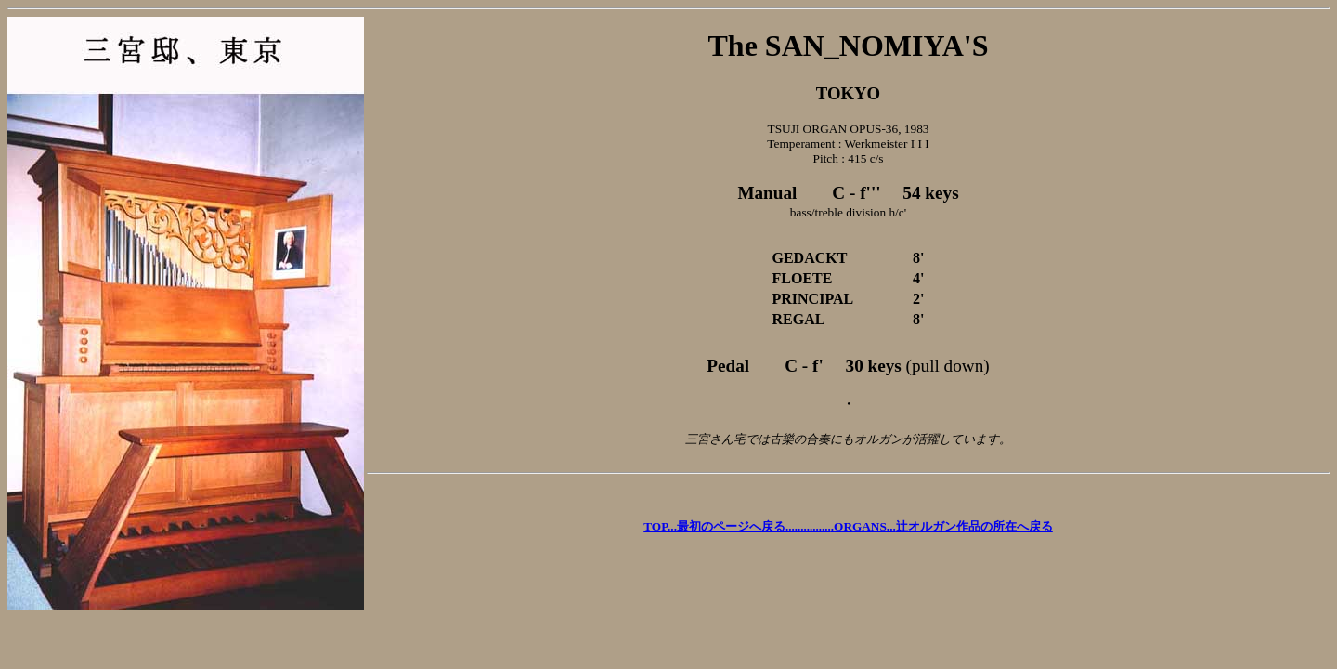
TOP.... (738, 526)
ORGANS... (943, 526)
